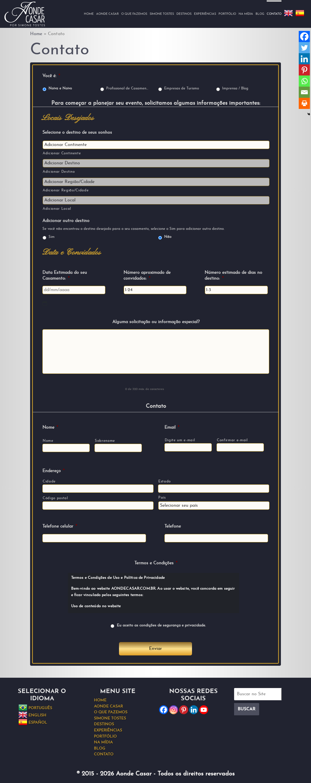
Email (171, 427)
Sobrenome (105, 441)
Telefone (172, 526)
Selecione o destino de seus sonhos (77, 132)
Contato (274, 14)
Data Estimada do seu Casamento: (64, 275)
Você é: (51, 76)
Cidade (49, 481)
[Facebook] (304, 36)
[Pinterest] (304, 69)
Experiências (205, 14)
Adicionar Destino (59, 172)
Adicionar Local (57, 209)
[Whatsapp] (304, 81)
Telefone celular (59, 526)
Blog (260, 14)
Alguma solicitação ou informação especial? (156, 322)
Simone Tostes (162, 14)
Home (89, 14)
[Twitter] (304, 47)
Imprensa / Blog (235, 88)
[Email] (304, 92)
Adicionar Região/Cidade (66, 190)
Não (167, 237)
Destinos (183, 14)
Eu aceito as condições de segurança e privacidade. (161, 625)
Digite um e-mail (180, 440)
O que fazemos (134, 14)
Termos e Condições (155, 563)
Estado (164, 481)
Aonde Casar (107, 14)
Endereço (53, 471)
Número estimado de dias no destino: (233, 275)
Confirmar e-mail (232, 440)
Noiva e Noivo (60, 88)
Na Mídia (246, 14)
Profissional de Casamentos (128, 88)
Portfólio (227, 14)
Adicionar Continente (62, 153)
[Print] (304, 103)
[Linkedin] (304, 58)
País (162, 497)
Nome (50, 427)
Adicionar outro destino (65, 221)
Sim (51, 237)
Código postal (55, 498)
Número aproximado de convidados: (147, 275)
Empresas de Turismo (181, 88)
